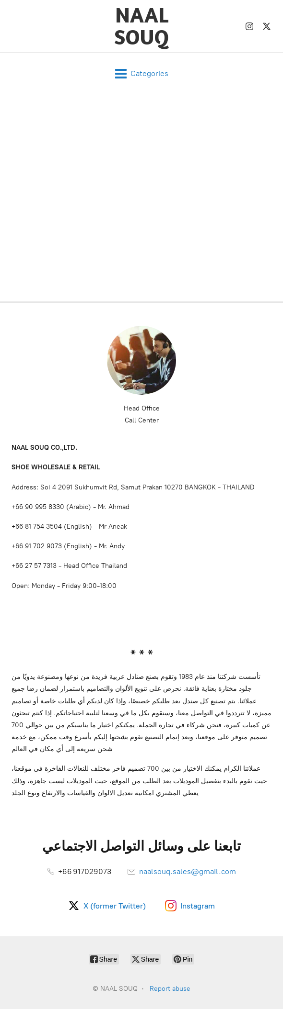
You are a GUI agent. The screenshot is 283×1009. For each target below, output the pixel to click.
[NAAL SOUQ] (142, 26)
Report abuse (170, 989)
